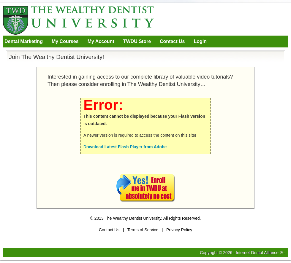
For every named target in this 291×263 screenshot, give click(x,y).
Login (200, 41)
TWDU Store (137, 41)
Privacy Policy (179, 229)
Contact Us (172, 41)
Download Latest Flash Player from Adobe (125, 146)
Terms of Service (142, 229)
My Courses (65, 41)
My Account (101, 41)
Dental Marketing (23, 41)
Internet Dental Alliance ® (259, 252)
